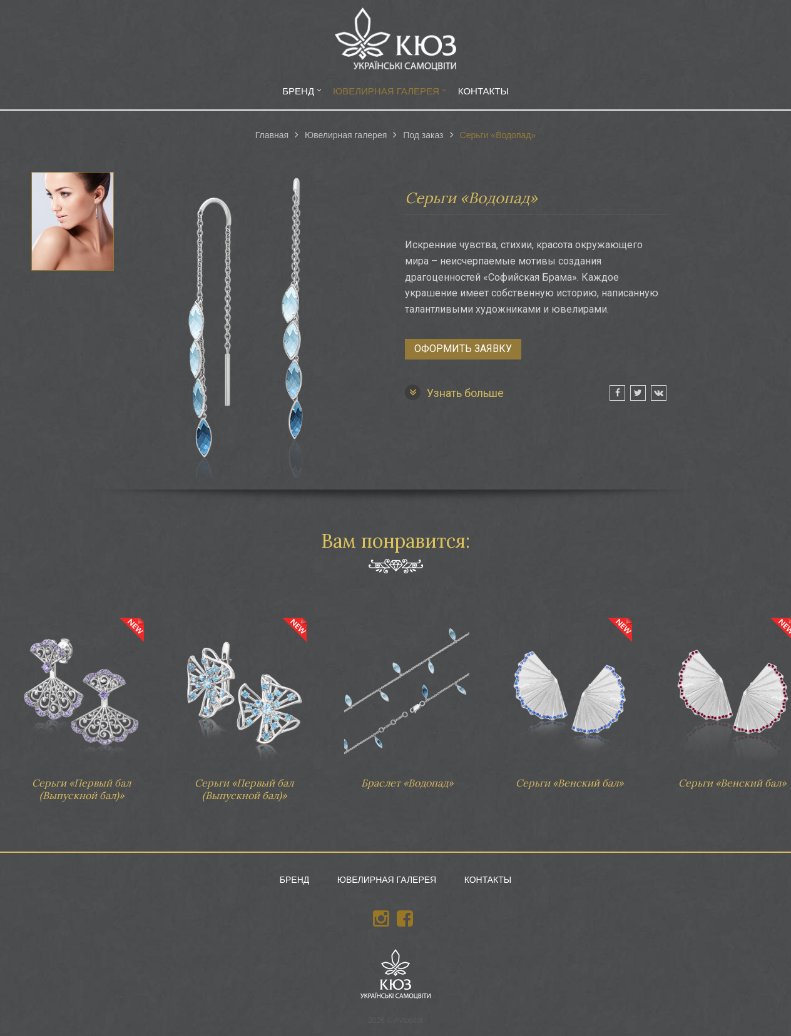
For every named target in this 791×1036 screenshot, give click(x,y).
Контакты (483, 91)
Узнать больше (454, 392)
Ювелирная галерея (386, 91)
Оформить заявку (463, 349)
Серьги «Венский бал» (569, 697)
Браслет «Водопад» (406, 697)
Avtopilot (408, 1020)
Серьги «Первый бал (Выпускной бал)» (81, 703)
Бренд (298, 91)
